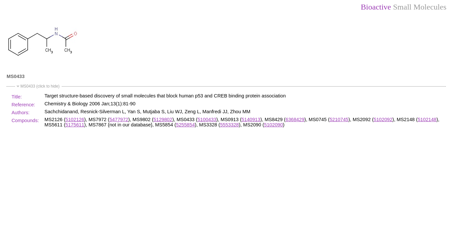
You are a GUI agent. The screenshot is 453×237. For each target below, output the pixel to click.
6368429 (295, 119)
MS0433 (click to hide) (40, 86)
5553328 (229, 124)
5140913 (250, 119)
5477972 (118, 119)
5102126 (75, 119)
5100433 (206, 119)
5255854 (185, 124)
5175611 (75, 124)
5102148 (427, 119)
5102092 (383, 119)
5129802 (163, 119)
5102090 (273, 124)
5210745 (338, 119)
